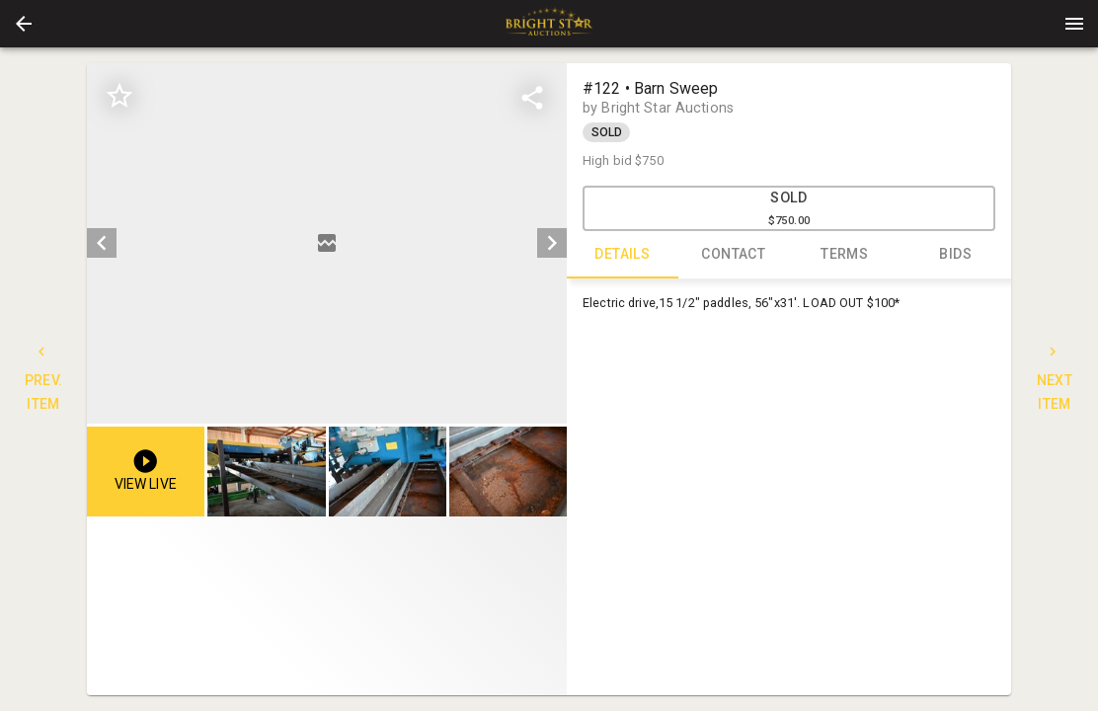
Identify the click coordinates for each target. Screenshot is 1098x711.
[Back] (23, 23)
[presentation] (549, 23)
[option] (327, 243)
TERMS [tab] (845, 254)
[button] (23, 23)
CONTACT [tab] (734, 254)
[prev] (102, 243)
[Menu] (1074, 23)
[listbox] (327, 243)
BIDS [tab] (956, 254)
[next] (552, 243)
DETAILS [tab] (622, 254)
